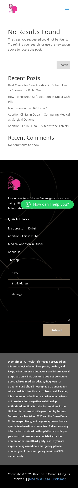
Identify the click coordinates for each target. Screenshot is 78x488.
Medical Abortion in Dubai (25, 244)
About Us (14, 252)
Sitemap (13, 260)
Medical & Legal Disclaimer (47, 479)
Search (63, 65)
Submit (56, 330)
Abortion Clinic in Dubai (23, 236)
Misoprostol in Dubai (22, 228)
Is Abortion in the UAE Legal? (27, 108)
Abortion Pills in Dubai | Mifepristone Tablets (38, 126)
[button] (47, 204)
